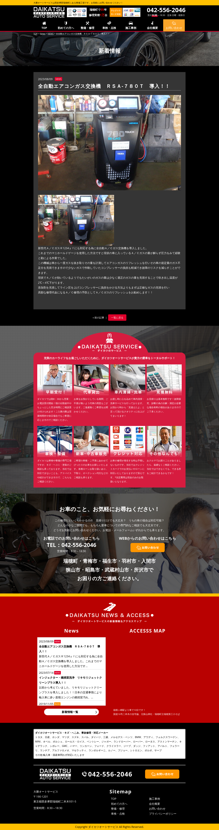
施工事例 (130, 28)
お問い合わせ (157, 808)
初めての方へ (66, 28)
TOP (44, 28)
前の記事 (99, 317)
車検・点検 (109, 28)
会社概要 (152, 28)
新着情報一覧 (70, 712)
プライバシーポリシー (162, 813)
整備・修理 (87, 28)
